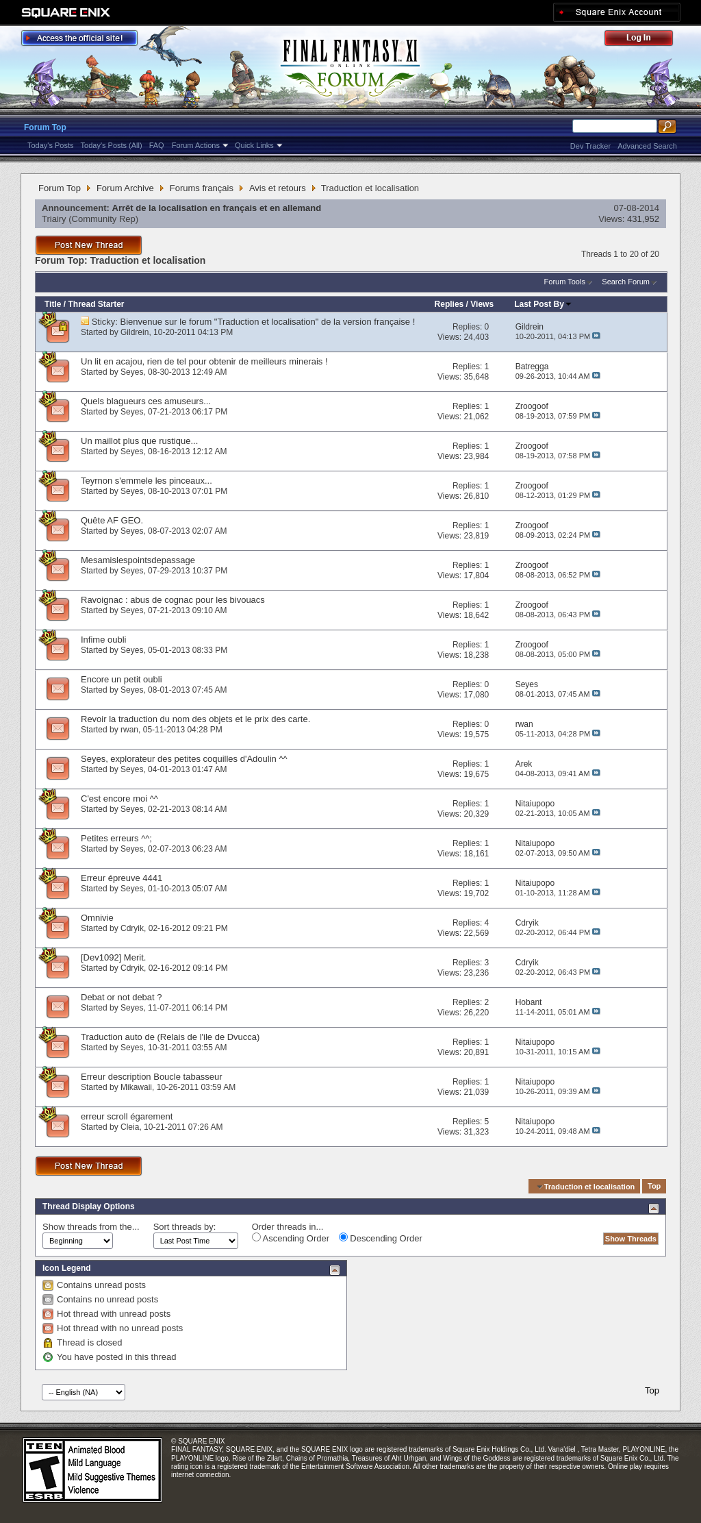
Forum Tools (564, 281)
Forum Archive (125, 188)
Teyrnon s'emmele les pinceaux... (146, 480)
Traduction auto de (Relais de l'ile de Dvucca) (170, 1037)
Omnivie (97, 918)
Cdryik (132, 928)
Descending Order (380, 1238)
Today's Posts (50, 145)
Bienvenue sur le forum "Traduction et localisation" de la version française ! (268, 322)
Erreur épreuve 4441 (121, 878)
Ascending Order (290, 1238)
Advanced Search (647, 146)
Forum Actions (196, 145)
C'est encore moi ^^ (119, 798)
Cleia (129, 1127)
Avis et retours (277, 188)
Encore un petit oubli (121, 679)
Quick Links (254, 145)
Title (52, 304)
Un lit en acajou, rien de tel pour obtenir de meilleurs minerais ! (204, 361)
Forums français (201, 188)
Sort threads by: (184, 1227)
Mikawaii (136, 1087)
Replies (449, 304)
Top (654, 1187)
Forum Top (45, 127)
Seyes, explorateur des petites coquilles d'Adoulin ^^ (184, 759)
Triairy (54, 219)
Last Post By (543, 304)
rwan (129, 729)
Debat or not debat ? (121, 997)
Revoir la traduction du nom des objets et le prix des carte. (195, 719)
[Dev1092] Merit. (113, 957)
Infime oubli (103, 639)
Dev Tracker (590, 146)
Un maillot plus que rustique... (139, 441)
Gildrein (134, 332)
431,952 (643, 219)
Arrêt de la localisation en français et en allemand (217, 208)
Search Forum (626, 281)
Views (482, 304)
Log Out (645, 40)
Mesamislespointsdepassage (138, 560)
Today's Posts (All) (111, 145)
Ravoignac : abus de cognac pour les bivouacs (173, 600)
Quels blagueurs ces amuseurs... (146, 401)
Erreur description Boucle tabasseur (151, 1077)
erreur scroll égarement (127, 1116)
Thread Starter (96, 304)
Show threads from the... (91, 1227)
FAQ (156, 145)
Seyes (131, 372)
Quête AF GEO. (112, 520)
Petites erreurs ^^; (116, 838)
